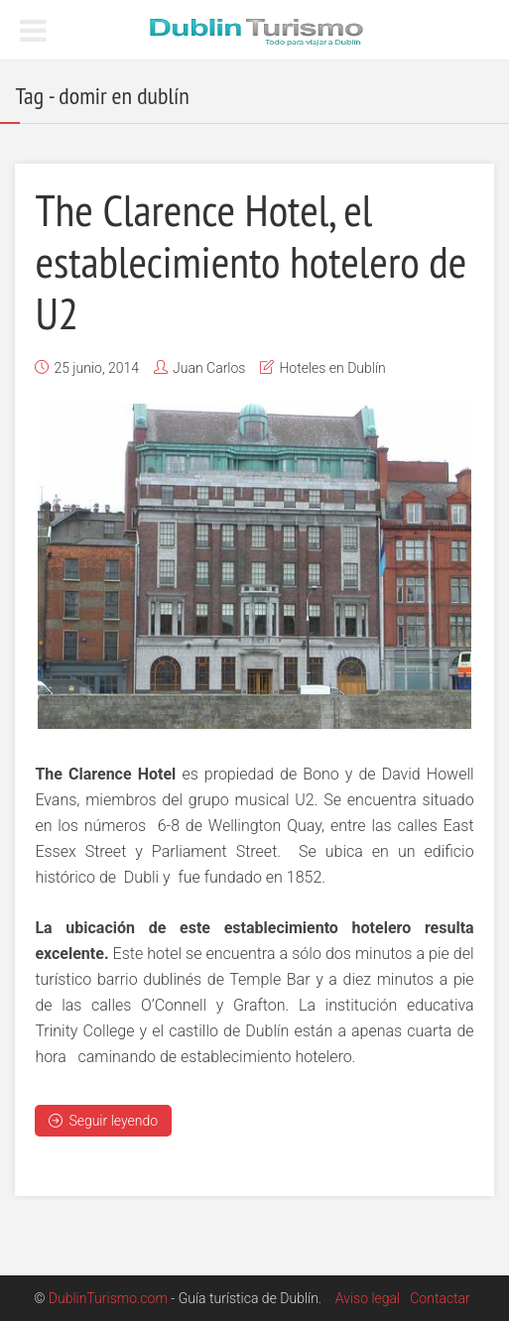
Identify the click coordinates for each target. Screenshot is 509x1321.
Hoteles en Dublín (332, 368)
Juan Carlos (209, 368)
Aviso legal (367, 1298)
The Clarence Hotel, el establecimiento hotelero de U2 (250, 260)
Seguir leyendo (103, 1121)
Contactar (440, 1298)
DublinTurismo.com (108, 1298)
